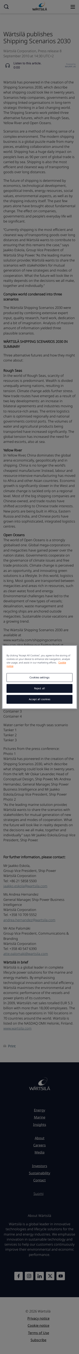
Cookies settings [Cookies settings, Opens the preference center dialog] (39, 677)
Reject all (39, 688)
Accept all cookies (39, 699)
